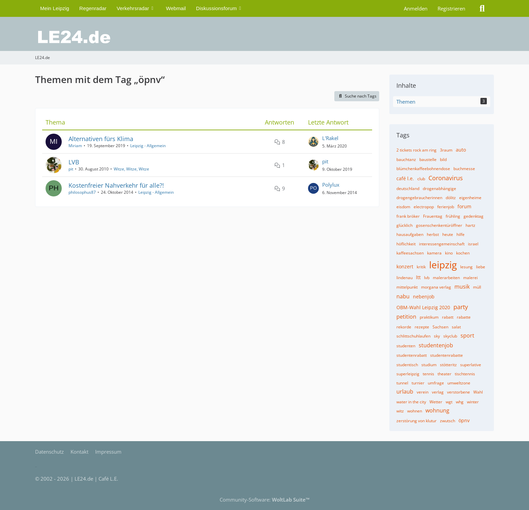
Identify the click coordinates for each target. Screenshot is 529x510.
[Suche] (482, 8)
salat (456, 327)
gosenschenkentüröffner (439, 225)
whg (460, 402)
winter (473, 402)
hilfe (460, 234)
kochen (463, 253)
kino (449, 253)
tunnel (402, 383)
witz (400, 411)
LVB (73, 162)
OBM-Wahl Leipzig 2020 (423, 307)
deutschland (407, 188)
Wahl (478, 392)
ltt (418, 277)
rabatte (464, 317)
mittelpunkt (407, 287)
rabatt (447, 317)
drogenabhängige (439, 188)
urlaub (404, 391)
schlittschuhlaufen (413, 336)
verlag (438, 392)
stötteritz (448, 365)
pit (70, 169)
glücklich (404, 225)
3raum (446, 150)
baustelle (428, 159)
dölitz (451, 197)
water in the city (411, 402)
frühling (453, 216)
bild (443, 159)
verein (422, 392)
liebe (480, 267)
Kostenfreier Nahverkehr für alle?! (116, 185)
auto (461, 149)
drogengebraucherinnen (419, 197)
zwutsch (447, 421)
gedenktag (473, 216)
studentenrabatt (411, 355)
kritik (421, 267)
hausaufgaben (409, 234)
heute (447, 234)
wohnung (437, 410)
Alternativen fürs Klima (100, 139)
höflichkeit (406, 244)
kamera (434, 253)
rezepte (422, 327)
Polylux (330, 184)
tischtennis (465, 374)
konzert (404, 266)
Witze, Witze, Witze (131, 169)
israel (473, 244)
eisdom (403, 207)
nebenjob (424, 296)
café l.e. (405, 178)
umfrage (436, 383)
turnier (418, 383)
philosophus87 (82, 192)
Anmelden (415, 8)
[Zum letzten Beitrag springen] (313, 141)
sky (437, 336)
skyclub (450, 336)
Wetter (435, 402)
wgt (449, 402)
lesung (466, 267)
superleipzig (407, 374)
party (460, 307)
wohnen (414, 411)
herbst (433, 234)
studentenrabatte (446, 355)
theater (444, 374)
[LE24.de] (264, 37)
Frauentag (432, 216)
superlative (470, 365)
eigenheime (470, 197)
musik (462, 286)
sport (467, 335)
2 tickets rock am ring (416, 150)
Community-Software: (265, 499)
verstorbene (458, 392)
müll (477, 287)
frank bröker (408, 216)
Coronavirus (445, 178)
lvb (426, 277)
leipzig (443, 264)
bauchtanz (406, 159)
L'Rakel (330, 138)
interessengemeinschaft (442, 244)
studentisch (407, 365)
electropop (424, 207)
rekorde (403, 327)
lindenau (404, 277)
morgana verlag (436, 287)
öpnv (464, 420)
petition (406, 316)
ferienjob (445, 207)
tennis (428, 374)
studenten (405, 346)
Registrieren (451, 8)
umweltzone (458, 383)
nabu (403, 296)
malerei (470, 277)
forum (464, 206)
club (421, 179)
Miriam (75, 146)
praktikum (429, 317)
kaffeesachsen (410, 253)
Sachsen (440, 327)
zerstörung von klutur (416, 421)
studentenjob (436, 345)
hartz (470, 225)
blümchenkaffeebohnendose (423, 168)
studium (429, 365)
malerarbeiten (446, 277)
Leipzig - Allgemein (148, 146)
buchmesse (464, 168)
